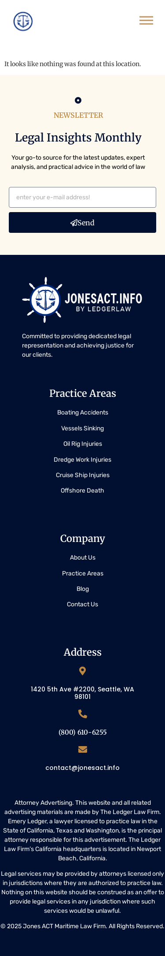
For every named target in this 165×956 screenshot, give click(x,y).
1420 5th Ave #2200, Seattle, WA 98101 (82, 693)
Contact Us (82, 604)
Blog (83, 589)
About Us (82, 557)
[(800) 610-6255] (82, 714)
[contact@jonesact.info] (82, 749)
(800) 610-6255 (83, 732)
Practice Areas (82, 573)
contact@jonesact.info (82, 767)
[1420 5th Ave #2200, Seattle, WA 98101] (82, 671)
